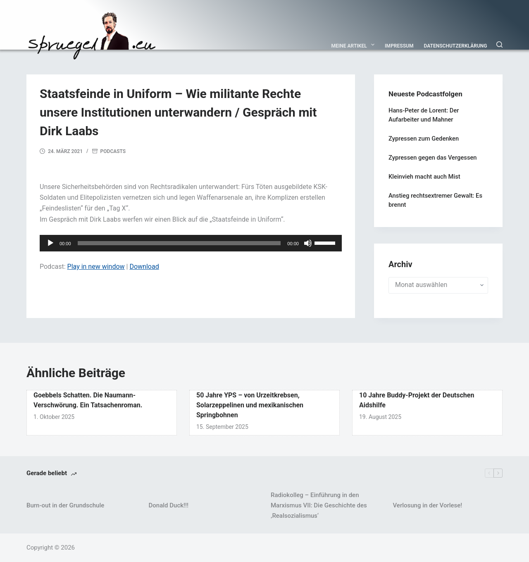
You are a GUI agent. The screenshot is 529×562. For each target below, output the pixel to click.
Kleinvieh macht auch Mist (424, 176)
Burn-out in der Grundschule (65, 505)
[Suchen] (499, 44)
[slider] (179, 243)
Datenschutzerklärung (455, 46)
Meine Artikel (354, 45)
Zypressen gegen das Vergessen (432, 157)
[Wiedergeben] (50, 243)
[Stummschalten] (308, 243)
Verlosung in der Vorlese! (427, 505)
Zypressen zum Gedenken (423, 138)
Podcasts (113, 151)
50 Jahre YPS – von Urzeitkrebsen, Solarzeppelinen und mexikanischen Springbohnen (249, 405)
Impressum (399, 46)
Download (144, 266)
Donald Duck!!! (168, 505)
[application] (191, 243)
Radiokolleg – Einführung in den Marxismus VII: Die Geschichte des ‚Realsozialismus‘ (319, 505)
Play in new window (96, 266)
